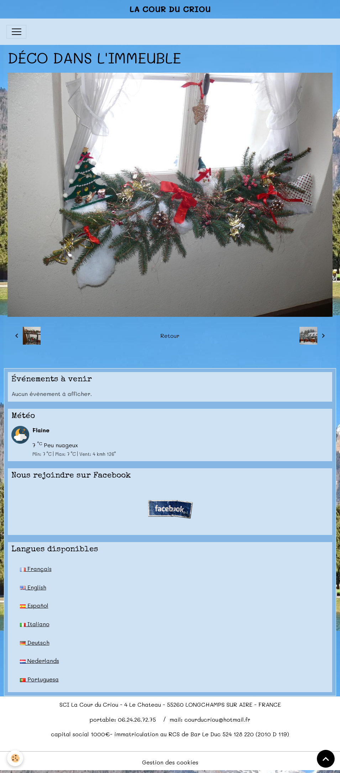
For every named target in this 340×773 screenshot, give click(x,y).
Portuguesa (39, 679)
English (33, 587)
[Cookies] (15, 758)
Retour (169, 335)
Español (34, 605)
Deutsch (34, 642)
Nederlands (39, 660)
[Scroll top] (326, 759)
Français (36, 568)
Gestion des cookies (170, 762)
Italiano (34, 624)
